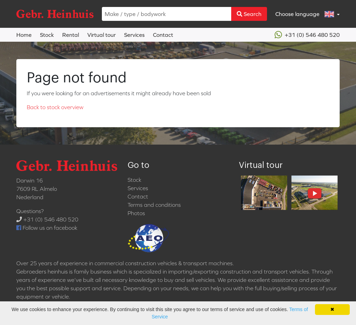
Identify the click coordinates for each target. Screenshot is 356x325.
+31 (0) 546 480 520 (307, 35)
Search (249, 14)
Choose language (305, 14)
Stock (47, 35)
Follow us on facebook (46, 228)
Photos (136, 213)
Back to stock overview (55, 107)
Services (134, 35)
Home (24, 35)
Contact (163, 35)
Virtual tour (101, 35)
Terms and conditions (154, 205)
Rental (70, 35)
